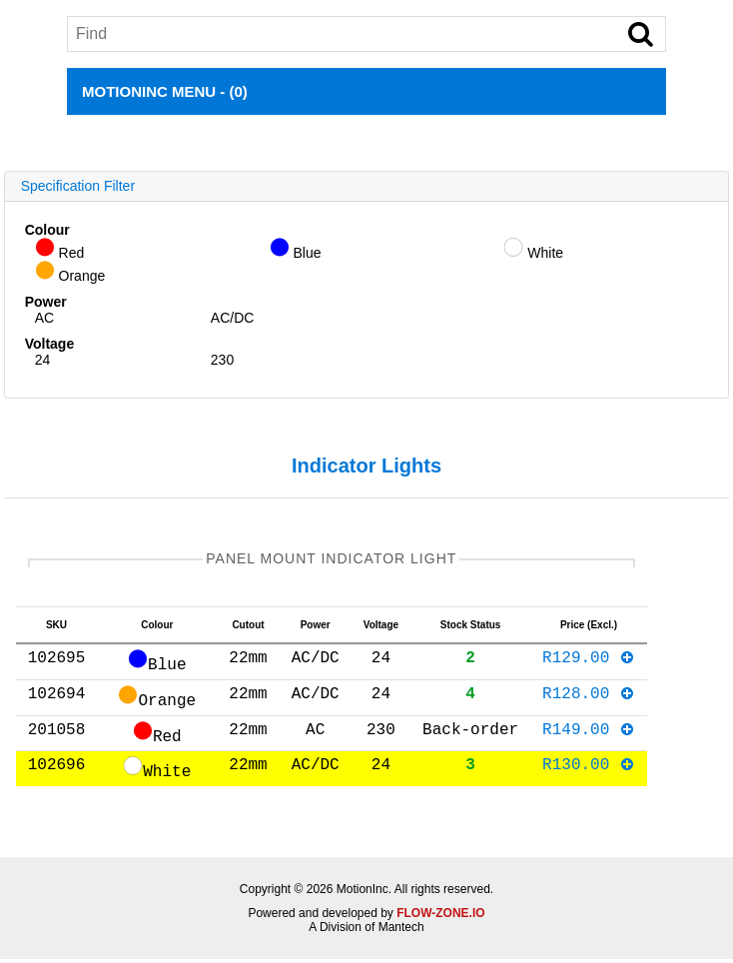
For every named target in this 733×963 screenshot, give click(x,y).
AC (44, 318)
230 (222, 360)
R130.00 (588, 771)
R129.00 (588, 664)
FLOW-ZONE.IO (440, 917)
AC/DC (233, 318)
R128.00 (588, 700)
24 (43, 360)
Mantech (401, 931)
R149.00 (588, 736)
